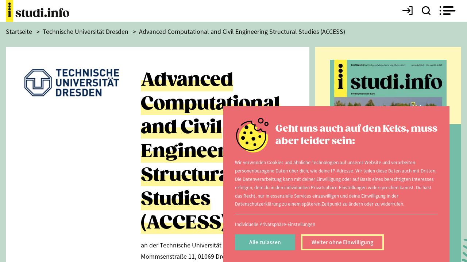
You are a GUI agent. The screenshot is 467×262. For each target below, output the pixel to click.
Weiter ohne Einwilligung (342, 242)
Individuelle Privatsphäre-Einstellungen (275, 224)
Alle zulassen (265, 242)
